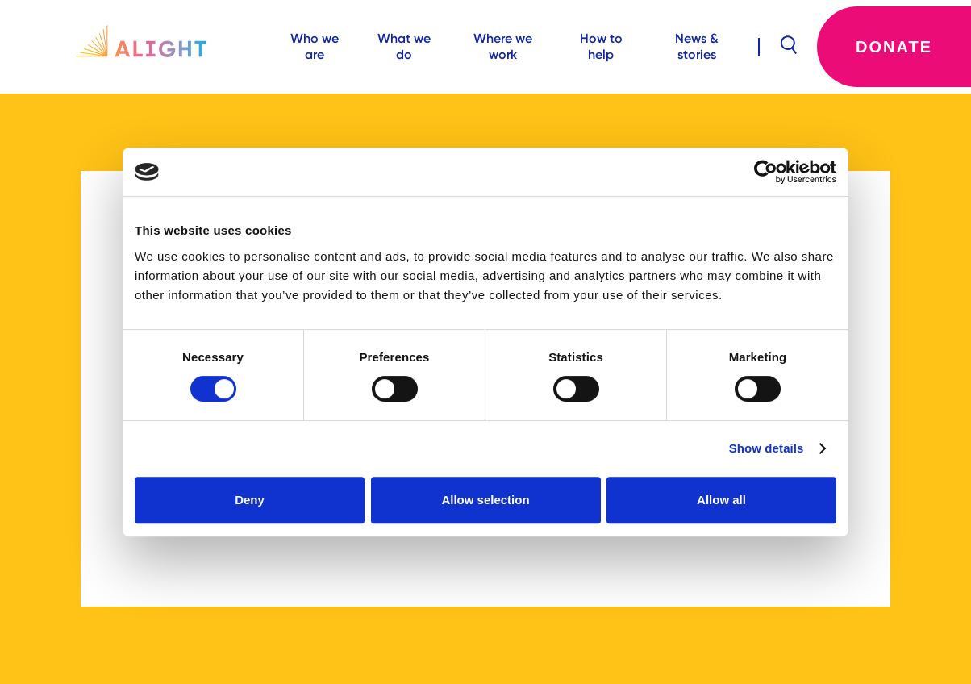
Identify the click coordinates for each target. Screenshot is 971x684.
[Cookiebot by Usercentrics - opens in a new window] (765, 172)
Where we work (502, 46)
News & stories (697, 46)
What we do (404, 46)
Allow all (721, 500)
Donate (894, 47)
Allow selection (485, 500)
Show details (766, 448)
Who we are (314, 46)
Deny (250, 500)
